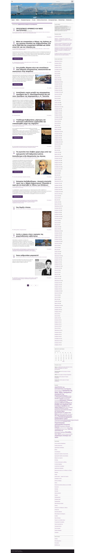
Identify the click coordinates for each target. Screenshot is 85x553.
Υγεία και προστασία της (59, 524)
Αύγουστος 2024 (57, 94)
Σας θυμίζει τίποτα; (23, 207)
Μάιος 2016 (57, 299)
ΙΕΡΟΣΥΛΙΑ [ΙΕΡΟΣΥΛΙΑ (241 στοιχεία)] (66, 409)
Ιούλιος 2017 (57, 270)
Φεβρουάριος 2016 (58, 305)
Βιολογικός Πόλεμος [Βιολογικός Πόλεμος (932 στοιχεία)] (66, 400)
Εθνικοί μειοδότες (16, 229)
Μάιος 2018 (57, 249)
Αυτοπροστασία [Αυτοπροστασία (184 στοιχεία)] (67, 398)
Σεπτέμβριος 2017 (58, 266)
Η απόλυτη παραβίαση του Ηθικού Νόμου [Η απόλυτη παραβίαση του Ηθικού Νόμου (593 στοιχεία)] (62, 406)
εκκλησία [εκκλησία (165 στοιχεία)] (70, 434)
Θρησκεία (56, 472)
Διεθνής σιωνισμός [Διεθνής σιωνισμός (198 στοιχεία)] (64, 401)
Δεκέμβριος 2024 (57, 86)
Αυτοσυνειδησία (16, 146)
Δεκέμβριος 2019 (57, 210)
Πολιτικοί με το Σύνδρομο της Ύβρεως (39, 237)
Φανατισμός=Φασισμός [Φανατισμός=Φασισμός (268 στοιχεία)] (60, 432)
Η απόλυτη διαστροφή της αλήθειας (45, 186)
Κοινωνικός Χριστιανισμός (23, 147)
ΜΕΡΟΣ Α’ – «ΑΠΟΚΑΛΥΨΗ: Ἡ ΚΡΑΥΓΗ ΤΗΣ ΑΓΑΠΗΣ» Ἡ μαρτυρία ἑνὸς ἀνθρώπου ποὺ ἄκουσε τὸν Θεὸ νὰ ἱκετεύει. (63, 40)
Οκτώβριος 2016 (57, 288)
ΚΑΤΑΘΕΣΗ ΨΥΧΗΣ (15, 49)
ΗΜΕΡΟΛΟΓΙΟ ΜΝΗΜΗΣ (59, 468)
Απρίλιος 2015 (57, 317)
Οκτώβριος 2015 (57, 311)
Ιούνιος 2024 (57, 98)
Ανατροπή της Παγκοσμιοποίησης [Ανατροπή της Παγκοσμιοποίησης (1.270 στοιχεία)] (61, 395)
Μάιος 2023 (57, 125)
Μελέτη (56, 482)
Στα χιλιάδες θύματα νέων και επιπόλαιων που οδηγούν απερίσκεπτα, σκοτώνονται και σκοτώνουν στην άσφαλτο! (31, 69)
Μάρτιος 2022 (57, 154)
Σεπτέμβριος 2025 (58, 69)
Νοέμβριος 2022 (57, 137)
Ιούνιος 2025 (57, 73)
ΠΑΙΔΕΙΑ (56, 495)
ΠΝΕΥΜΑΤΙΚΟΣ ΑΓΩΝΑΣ (21, 49)
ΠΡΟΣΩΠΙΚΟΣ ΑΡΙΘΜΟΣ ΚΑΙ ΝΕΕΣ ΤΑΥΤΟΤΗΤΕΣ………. (29, 29)
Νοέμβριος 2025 (57, 65)
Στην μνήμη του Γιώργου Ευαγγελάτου (64, 374)
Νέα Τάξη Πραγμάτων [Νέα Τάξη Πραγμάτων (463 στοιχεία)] (60, 415)
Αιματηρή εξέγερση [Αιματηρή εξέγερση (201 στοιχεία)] (58, 390)
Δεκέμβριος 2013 (57, 334)
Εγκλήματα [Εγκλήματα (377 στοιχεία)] (57, 403)
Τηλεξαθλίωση (14, 202)
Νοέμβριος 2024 (57, 88)
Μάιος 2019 (57, 224)
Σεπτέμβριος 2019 (58, 216)
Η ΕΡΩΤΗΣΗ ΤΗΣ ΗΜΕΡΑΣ (59, 466)
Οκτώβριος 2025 (57, 67)
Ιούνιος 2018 (57, 247)
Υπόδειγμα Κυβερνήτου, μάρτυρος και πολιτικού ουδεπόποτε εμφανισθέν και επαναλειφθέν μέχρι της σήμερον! (29, 121)
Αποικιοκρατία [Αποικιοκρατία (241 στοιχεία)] (68, 397)
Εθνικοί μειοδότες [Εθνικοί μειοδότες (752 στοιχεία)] (65, 403)
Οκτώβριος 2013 (57, 336)
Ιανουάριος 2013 (57, 342)
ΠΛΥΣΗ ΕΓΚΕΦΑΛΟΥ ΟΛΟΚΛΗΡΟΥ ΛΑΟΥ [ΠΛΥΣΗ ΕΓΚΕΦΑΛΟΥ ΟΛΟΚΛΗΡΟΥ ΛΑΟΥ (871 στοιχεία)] (63, 417)
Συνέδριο (56, 515)
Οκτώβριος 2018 (57, 239)
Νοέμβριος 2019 (57, 212)
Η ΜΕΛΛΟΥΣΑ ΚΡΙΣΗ (58, 36)
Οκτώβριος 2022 (57, 139)
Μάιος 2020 (57, 199)
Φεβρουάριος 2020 (58, 206)
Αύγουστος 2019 (57, 218)
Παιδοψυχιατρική (57, 497)
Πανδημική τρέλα (57, 499)
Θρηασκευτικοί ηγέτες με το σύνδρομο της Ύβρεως (63, 470)
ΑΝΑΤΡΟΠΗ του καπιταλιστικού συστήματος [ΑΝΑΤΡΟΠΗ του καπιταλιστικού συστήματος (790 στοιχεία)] (63, 388)
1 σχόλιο (50, 62)
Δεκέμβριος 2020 (57, 185)
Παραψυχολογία (57, 501)
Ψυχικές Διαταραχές (20, 187)
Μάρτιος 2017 (57, 278)
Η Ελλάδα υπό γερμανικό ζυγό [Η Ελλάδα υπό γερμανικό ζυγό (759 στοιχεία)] (63, 403)
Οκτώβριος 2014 (57, 324)
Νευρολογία (57, 486)
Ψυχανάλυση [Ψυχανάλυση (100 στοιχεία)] (63, 434)
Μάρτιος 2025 (57, 79)
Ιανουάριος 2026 (57, 63)
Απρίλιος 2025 (57, 77)
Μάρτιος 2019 (57, 228)
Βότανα (56, 449)
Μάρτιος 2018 (57, 253)
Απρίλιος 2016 (57, 301)
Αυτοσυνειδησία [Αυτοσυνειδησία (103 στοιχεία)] (57, 400)
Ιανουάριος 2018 (57, 257)
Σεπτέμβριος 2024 (58, 92)
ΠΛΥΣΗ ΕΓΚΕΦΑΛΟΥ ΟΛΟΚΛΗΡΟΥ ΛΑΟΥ (24, 250)
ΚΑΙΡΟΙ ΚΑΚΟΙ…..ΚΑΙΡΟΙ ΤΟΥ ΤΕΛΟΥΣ (61, 476)
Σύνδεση (56, 538)
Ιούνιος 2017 (57, 272)
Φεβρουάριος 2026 (58, 61)
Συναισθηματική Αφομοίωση (19, 63)
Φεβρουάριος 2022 (58, 156)
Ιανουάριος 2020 (57, 208)
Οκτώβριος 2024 (57, 90)
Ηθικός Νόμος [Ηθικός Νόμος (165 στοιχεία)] (65, 407)
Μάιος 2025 (57, 75)
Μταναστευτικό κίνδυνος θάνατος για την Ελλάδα (63, 484)
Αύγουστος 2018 (57, 243)
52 (35, 285)
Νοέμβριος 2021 (57, 162)
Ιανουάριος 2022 (57, 158)
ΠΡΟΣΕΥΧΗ (57, 509)
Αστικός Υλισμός (31, 277)
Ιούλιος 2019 (57, 220)
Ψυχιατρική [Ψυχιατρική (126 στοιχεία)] (67, 434)
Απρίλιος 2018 (57, 251)
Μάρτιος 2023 (57, 129)
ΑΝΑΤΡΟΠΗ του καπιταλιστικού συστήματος (21, 277)
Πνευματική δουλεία (17, 115)
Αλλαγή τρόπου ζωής (27, 62)
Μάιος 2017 (57, 274)
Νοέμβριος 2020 (57, 187)
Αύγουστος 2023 (57, 119)
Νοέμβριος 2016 (57, 286)
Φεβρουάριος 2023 (58, 131)
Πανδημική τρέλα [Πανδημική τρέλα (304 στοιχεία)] (67, 421)
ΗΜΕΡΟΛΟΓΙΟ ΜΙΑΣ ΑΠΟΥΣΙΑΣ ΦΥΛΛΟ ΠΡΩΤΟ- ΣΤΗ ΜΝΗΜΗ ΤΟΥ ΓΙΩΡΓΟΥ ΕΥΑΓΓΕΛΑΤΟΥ (63, 368)
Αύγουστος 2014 (57, 326)
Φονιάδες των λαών (20, 202)
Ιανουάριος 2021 (57, 183)
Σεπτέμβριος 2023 (58, 117)
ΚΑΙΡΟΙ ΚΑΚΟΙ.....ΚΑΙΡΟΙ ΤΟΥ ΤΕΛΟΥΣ (43, 48)
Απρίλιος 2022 (57, 152)
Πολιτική (48, 125)
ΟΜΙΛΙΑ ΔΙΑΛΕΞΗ (58, 493)
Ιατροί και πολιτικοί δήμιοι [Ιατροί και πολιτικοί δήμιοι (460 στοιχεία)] (63, 410)
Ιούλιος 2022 (57, 146)
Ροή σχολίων (57, 542)
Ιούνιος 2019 (57, 222)
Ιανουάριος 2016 (57, 307)
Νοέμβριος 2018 (57, 237)
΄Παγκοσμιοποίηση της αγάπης (19, 62)
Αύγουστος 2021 (57, 168)
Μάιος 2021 (57, 175)
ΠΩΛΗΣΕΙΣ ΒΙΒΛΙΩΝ (58, 511)
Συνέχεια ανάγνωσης (17, 58)
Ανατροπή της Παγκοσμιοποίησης (31, 200)
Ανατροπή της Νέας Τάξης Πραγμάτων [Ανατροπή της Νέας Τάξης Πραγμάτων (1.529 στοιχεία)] (63, 391)
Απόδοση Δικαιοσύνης (26, 125)
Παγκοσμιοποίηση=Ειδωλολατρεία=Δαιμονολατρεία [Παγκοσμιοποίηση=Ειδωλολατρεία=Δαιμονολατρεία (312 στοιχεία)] (66, 420)
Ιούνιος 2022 (57, 148)
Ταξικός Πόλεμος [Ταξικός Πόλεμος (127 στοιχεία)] (70, 427)
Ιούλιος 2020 (57, 195)
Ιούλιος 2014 (57, 328)
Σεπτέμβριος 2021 (58, 166)
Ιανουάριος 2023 (57, 133)
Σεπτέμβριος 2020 (58, 191)
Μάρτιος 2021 (57, 179)
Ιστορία (56, 474)
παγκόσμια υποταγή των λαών (32, 249)
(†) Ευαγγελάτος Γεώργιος (42, 14)
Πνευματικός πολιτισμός (32, 147)
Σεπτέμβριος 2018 (58, 241)
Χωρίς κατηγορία (57, 528)
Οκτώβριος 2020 (57, 189)
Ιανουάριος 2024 (57, 108)
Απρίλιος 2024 (57, 102)
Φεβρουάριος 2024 (58, 106)
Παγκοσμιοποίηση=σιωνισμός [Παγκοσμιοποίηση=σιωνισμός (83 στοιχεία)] (59, 421)
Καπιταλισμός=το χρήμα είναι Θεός (30, 278)
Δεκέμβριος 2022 (57, 135)
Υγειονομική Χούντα (58, 526)
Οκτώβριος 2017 (57, 264)
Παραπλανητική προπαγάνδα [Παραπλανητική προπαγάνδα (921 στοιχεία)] (60, 423)
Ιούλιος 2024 (57, 96)
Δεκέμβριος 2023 (57, 110)
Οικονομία (56, 491)
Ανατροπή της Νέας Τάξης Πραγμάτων (20, 200)
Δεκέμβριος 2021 (57, 160)
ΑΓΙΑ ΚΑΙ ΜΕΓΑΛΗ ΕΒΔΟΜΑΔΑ (60, 443)
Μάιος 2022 (57, 150)
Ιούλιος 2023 (57, 121)
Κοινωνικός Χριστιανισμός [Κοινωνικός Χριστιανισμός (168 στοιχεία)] (62, 414)
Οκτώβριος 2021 (57, 164)
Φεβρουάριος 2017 (58, 280)
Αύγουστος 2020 (57, 193)
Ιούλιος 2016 (57, 295)
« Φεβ (63, 361)
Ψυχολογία (56, 532)
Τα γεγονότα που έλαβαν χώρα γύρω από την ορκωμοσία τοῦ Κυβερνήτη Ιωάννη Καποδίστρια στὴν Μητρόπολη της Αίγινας (31, 154)
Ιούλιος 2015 (57, 313)
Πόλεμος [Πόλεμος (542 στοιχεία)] (57, 427)
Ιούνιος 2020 (57, 197)
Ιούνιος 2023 (57, 123)
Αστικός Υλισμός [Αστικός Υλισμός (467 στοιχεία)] (59, 398)
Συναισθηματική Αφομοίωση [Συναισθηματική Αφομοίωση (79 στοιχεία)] (63, 427)
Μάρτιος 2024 (57, 104)
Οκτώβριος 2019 (57, 214)
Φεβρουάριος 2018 (58, 255)
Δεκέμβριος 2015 (57, 309)
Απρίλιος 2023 (57, 127)
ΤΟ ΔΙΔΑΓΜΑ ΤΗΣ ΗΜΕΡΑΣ (59, 522)
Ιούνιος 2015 (57, 315)
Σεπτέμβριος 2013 (58, 338)
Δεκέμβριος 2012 (57, 344)
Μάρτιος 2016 (57, 303)
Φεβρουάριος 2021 (58, 181)
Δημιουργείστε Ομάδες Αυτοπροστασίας (61, 453)
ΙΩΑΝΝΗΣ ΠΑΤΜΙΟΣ (18, 48)
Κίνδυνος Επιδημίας (58, 480)
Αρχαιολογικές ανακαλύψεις (59, 447)
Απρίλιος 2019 (57, 226)
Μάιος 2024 (57, 100)
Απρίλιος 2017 (57, 276)
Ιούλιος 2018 (57, 245)
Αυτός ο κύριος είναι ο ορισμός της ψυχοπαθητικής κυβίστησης (29, 235)
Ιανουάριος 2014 (57, 332)
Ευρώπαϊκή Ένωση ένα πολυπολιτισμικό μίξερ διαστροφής (28, 146)
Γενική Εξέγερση (25, 48)
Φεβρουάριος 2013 (58, 340)
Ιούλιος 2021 (57, 170)
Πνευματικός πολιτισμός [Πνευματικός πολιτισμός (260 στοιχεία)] (65, 426)
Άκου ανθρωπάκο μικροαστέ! (27, 255)
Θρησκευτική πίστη (15, 147)
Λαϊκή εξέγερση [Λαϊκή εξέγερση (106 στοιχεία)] (70, 414)
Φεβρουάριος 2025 (58, 81)
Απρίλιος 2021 (57, 177)
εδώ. (66, 30)
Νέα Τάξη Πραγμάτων (23, 249)
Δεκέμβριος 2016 (57, 284)
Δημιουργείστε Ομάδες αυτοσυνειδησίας (32, 48)
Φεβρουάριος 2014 (58, 330)
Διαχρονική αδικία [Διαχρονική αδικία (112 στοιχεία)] (57, 401)
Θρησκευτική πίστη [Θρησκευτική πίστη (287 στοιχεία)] (59, 409)
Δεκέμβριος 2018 (57, 235)
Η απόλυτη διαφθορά (58, 464)
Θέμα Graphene (20, 551)
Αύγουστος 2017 (57, 268)
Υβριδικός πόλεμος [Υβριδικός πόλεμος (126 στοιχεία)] (64, 429)
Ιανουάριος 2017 (57, 282)
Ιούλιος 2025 (57, 71)
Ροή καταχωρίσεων (58, 540)
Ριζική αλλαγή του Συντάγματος (60, 513)
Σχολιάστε (49, 115)
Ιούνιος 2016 (57, 297)
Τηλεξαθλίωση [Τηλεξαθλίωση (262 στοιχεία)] (58, 429)
